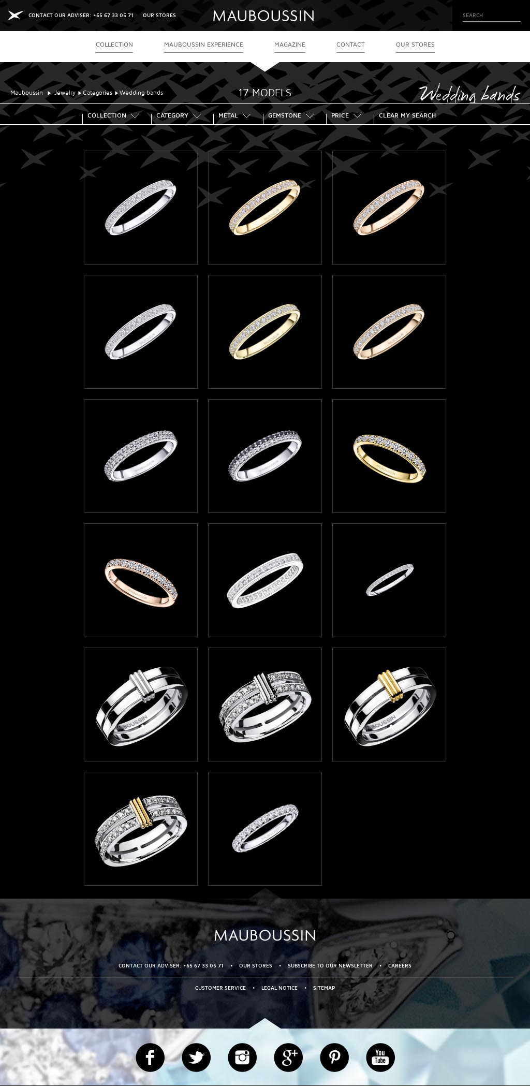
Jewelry (65, 93)
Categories (97, 93)
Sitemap (324, 988)
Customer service (220, 988)
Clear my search (407, 116)
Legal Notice (279, 988)
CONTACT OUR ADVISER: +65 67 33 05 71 (81, 15)
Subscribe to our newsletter (330, 965)
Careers (399, 965)
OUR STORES (159, 15)
